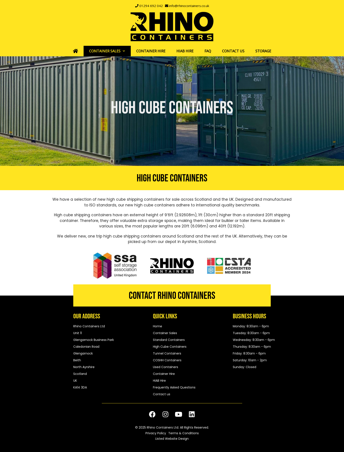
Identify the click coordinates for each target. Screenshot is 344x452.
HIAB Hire (185, 51)
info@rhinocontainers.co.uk (189, 6)
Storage (263, 51)
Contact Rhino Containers (172, 296)
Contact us (233, 51)
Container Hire (150, 51)
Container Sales (110, 51)
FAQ (207, 51)
